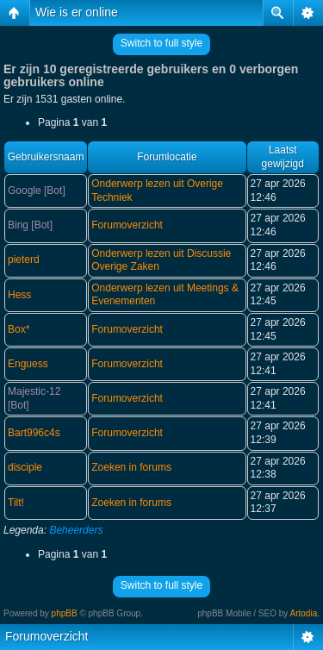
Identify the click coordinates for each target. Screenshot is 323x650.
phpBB (65, 613)
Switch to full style (161, 43)
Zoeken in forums (131, 467)
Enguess (28, 364)
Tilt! (16, 503)
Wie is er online (76, 12)
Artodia (304, 613)
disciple (25, 467)
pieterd (24, 259)
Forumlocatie (166, 157)
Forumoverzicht (127, 225)
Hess (19, 295)
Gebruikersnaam (46, 157)
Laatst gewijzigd (283, 157)
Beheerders (75, 530)
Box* (18, 329)
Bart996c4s (34, 433)
